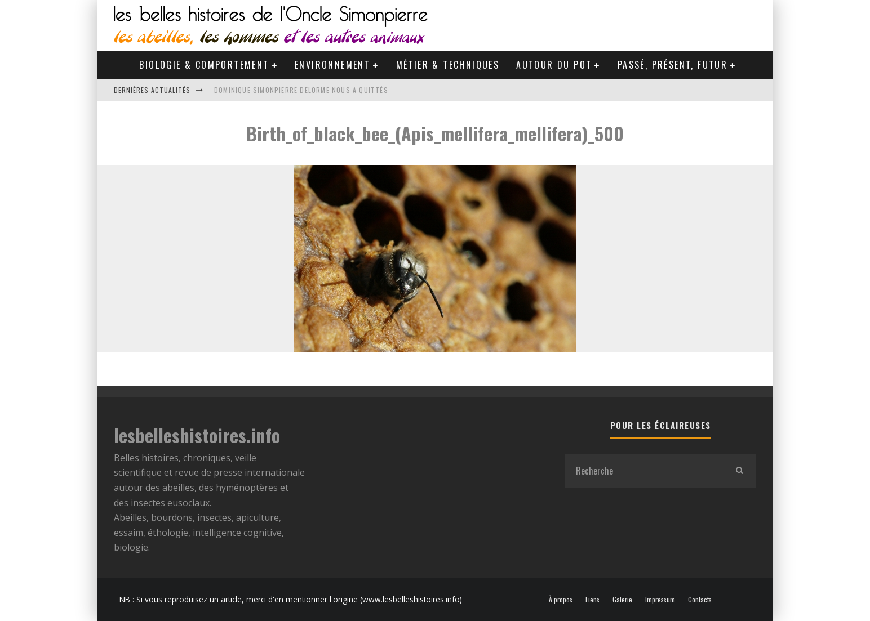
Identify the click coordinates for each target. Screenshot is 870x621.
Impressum (660, 599)
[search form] (643, 471)
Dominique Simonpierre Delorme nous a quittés (301, 90)
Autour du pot (554, 65)
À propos (560, 599)
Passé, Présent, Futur (672, 65)
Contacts (700, 599)
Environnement (332, 65)
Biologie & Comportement (204, 65)
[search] (739, 471)
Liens (592, 599)
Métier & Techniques (448, 65)
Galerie (622, 599)
